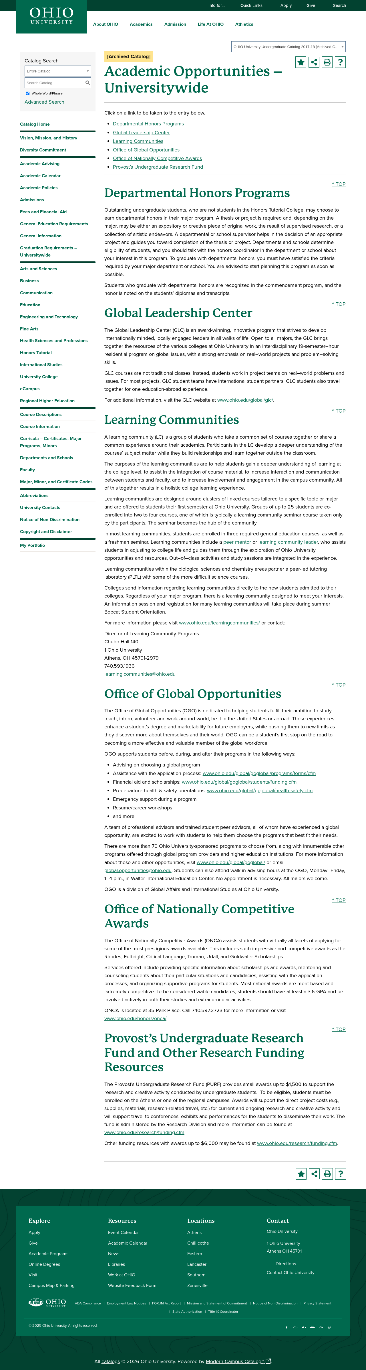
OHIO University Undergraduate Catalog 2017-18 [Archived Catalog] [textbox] (287, 47)
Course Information (40, 426)
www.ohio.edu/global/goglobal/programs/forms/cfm (259, 773)
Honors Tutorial (36, 352)
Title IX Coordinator (223, 1311)
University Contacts (40, 507)
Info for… (219, 5)
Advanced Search (44, 101)
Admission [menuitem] (175, 24)
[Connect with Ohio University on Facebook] (286, 1330)
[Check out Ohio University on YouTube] (312, 1330)
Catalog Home (35, 124)
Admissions (32, 199)
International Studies (41, 364)
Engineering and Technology (49, 317)
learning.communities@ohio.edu (140, 673)
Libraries (116, 1264)
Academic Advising (39, 163)
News (113, 1253)
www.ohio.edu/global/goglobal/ (231, 862)
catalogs (111, 1361)
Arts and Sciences (38, 268)
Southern (196, 1275)
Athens (194, 1232)
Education (30, 304)
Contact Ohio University (291, 1272)
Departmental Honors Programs (148, 123)
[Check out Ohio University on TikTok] (329, 1330)
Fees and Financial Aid (43, 211)
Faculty (27, 469)
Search (337, 5)
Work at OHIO (121, 1275)
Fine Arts (29, 329)
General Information (40, 235)
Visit (33, 1275)
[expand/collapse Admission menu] (190, 24)
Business (29, 280)
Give (311, 5)
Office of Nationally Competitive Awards (157, 158)
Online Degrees (44, 1264)
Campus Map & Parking (52, 1285)
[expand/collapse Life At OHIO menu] (228, 24)
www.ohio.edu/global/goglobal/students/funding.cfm (239, 781)
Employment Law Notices (126, 1303)
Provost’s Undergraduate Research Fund (158, 166)
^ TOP (339, 184)
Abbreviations (34, 495)
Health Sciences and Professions (54, 340)
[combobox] (288, 46)
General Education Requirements (54, 223)
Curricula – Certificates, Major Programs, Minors (51, 442)
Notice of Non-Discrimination (49, 519)
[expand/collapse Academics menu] (157, 24)
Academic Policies (39, 187)
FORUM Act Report (166, 1303)
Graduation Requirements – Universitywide (48, 251)
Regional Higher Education (47, 400)
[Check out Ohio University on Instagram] (295, 1330)
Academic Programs (48, 1253)
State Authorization (187, 1311)
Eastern (194, 1253)
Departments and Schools (46, 457)
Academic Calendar (40, 175)
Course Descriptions (41, 414)
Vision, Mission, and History (48, 138)
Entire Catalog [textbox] (38, 71)
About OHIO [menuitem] (105, 24)
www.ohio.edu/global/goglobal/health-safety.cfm (260, 790)
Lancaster (196, 1264)
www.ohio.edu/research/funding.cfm (144, 1132)
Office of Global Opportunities (146, 149)
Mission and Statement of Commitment (217, 1303)
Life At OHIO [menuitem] (211, 24)
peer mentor (237, 541)
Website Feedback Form (132, 1285)
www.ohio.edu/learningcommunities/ (219, 622)
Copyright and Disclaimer (46, 531)
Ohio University (54, 1325)
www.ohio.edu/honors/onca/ (135, 1018)
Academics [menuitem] (141, 24)
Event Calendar (123, 1232)
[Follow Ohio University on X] (321, 1330)
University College (39, 376)
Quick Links (254, 5)
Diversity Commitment (43, 150)
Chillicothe (198, 1243)
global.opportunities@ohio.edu (138, 870)
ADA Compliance (88, 1303)
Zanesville (197, 1285)
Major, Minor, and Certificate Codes (56, 481)
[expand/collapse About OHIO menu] (122, 24)
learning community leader (287, 541)
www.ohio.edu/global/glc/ (245, 399)
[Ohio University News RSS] (338, 1330)
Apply (286, 5)
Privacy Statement (317, 1303)
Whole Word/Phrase (47, 93)
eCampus (30, 388)
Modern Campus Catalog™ (235, 1361)
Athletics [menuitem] (244, 24)
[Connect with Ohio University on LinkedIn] (303, 1330)
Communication (36, 292)
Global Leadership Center (141, 132)
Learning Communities (138, 141)
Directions (286, 1263)
